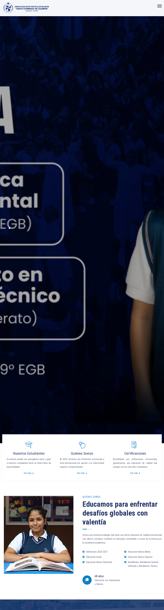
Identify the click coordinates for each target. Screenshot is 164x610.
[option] (82, 229)
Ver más (29, 473)
